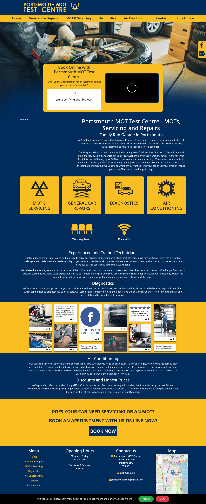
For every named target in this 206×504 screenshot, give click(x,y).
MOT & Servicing (78, 18)
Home (16, 18)
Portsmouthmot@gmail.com (127, 479)
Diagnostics (107, 18)
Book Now (103, 431)
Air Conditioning (136, 18)
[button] (172, 472)
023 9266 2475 (127, 472)
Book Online (185, 18)
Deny (162, 498)
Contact (162, 18)
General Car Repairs (43, 18)
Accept (146, 498)
